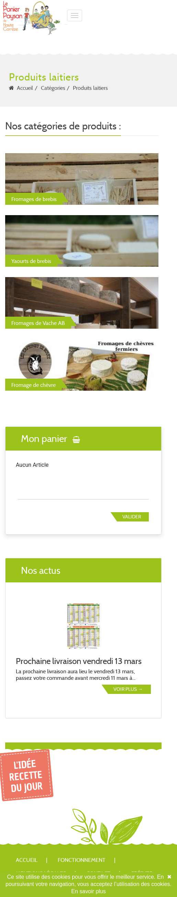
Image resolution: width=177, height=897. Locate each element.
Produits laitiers (90, 88)
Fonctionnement (82, 860)
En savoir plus (88, 891)
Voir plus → (128, 689)
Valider (131, 517)
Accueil (25, 88)
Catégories (53, 88)
